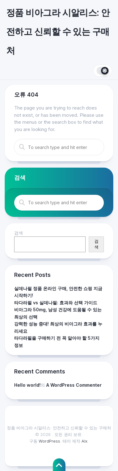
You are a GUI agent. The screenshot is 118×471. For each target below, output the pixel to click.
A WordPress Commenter (74, 385)
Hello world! (27, 385)
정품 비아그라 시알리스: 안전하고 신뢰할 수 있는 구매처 (58, 31)
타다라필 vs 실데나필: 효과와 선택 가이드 (55, 302)
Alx (84, 441)
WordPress (49, 441)
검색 (18, 233)
